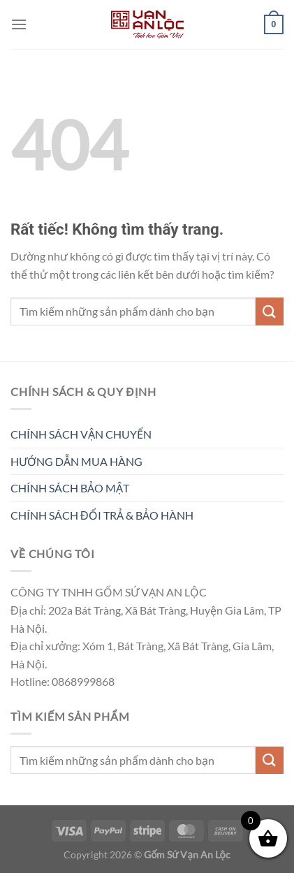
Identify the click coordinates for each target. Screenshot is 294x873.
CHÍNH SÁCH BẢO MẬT (69, 487)
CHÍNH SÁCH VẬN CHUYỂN (81, 434)
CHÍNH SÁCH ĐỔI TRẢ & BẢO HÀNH (101, 515)
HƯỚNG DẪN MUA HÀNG (76, 461)
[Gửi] (270, 311)
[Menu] (18, 24)
